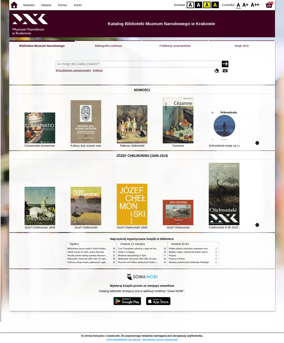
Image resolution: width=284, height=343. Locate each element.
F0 (238, 4)
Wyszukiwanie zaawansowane (73, 70)
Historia (46, 5)
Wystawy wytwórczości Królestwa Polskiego (189, 262)
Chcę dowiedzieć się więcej (123, 339)
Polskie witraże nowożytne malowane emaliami (190, 248)
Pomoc (62, 5)
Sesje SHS (242, 45)
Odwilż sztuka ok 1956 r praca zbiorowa (85, 252)
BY (215, 4)
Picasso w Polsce (177, 259)
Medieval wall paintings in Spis (132, 255)
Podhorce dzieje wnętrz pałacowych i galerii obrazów (91, 262)
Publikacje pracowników (175, 45)
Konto (78, 5)
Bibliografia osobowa (108, 45)
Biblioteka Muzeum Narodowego (42, 45)
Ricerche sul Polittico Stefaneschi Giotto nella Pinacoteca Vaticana (148, 262)
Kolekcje (98, 70)
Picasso (172, 255)
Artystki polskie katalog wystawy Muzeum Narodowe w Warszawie (97, 255)
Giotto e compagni (126, 252)
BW (198, 4)
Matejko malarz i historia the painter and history (190, 252)
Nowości (28, 5)
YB (207, 4)
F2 (255, 4)
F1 (245, 4)
